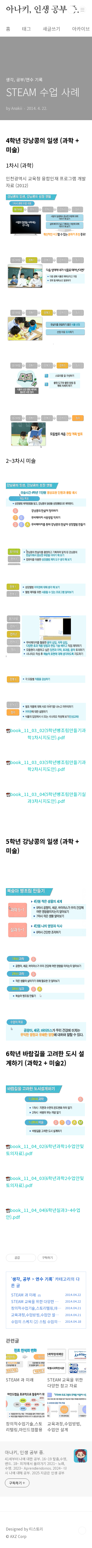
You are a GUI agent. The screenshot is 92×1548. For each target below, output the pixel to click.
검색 (71, 10)
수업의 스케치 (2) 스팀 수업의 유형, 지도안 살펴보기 (34, 1324)
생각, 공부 (21, 1279)
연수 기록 (44, 1279)
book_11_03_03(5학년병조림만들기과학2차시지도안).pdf (46, 765)
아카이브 (81, 28)
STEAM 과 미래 (23, 1294)
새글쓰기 (51, 28)
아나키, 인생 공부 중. (42, 10)
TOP (82, 1530)
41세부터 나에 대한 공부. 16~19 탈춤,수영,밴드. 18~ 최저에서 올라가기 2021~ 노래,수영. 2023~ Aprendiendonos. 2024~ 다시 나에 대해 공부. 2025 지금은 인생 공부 (36, 1465)
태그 (26, 28)
